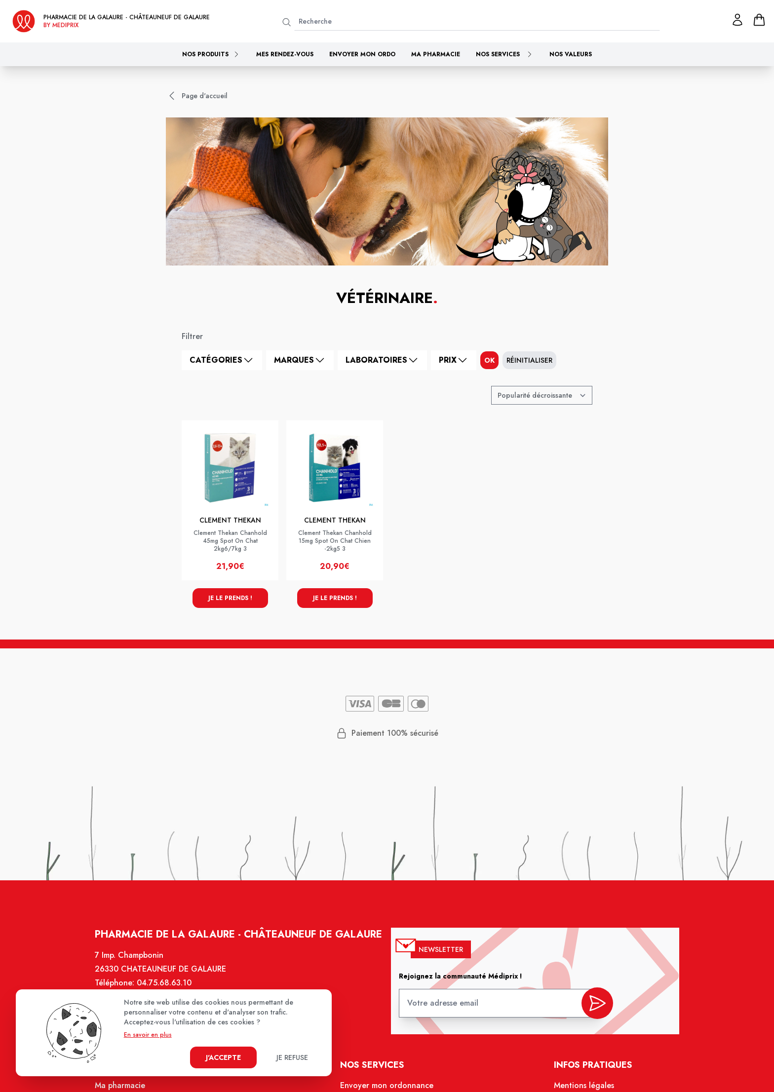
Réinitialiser (529, 360)
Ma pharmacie (435, 54)
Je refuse (292, 1057)
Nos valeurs (570, 54)
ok (489, 360)
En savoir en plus (148, 1035)
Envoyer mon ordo (362, 54)
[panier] (759, 20)
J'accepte (223, 1057)
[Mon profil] (737, 20)
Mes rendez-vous (284, 54)
